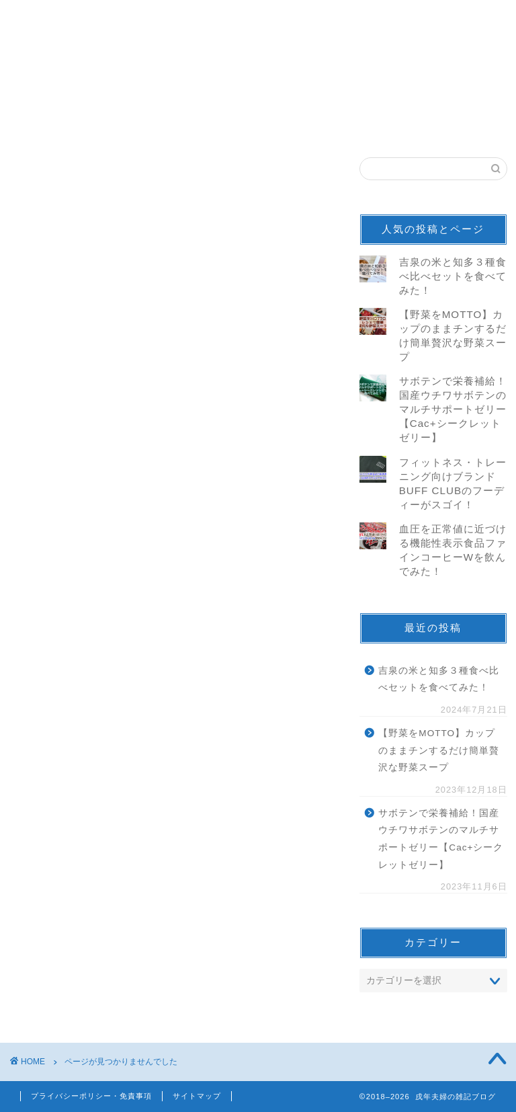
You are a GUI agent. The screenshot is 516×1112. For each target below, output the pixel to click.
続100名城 (81, 871)
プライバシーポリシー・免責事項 (91, 1096)
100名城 (75, 853)
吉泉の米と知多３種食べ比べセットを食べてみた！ (453, 276)
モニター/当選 (90, 799)
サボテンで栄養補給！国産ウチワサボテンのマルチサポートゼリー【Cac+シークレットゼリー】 (453, 409)
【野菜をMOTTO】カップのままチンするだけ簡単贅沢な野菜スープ (438, 750)
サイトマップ (197, 1096)
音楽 (65, 782)
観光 (65, 836)
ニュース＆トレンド (105, 818)
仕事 (65, 889)
